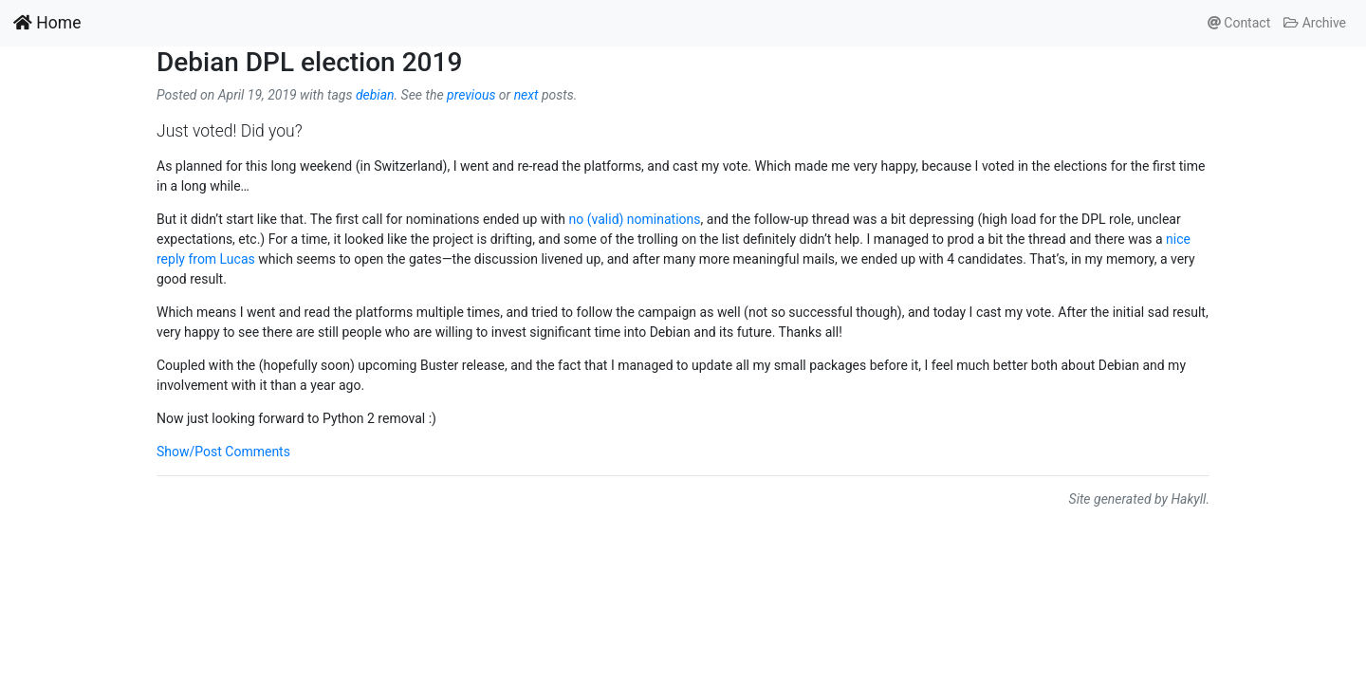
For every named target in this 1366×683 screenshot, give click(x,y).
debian (375, 94)
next (526, 94)
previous (471, 94)
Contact (1239, 22)
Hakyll (1188, 499)
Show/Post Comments (223, 451)
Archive (1314, 22)
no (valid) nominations (635, 219)
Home (47, 22)
